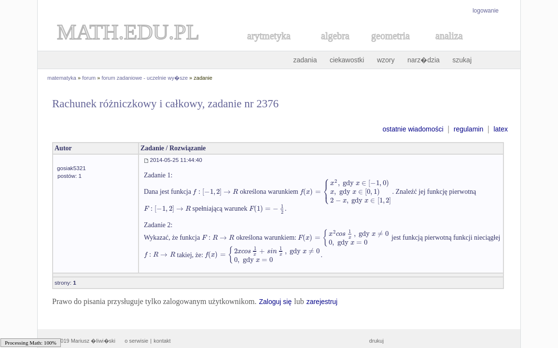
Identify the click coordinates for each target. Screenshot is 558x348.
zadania (305, 60)
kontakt (161, 341)
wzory (386, 60)
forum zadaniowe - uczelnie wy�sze (145, 78)
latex (500, 129)
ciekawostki (347, 60)
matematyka (61, 78)
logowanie (486, 10)
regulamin (468, 129)
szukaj (462, 60)
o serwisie (136, 341)
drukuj (376, 341)
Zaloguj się (275, 301)
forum (89, 78)
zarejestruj (322, 301)
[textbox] (215, 191)
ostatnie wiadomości (412, 129)
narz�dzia (423, 60)
